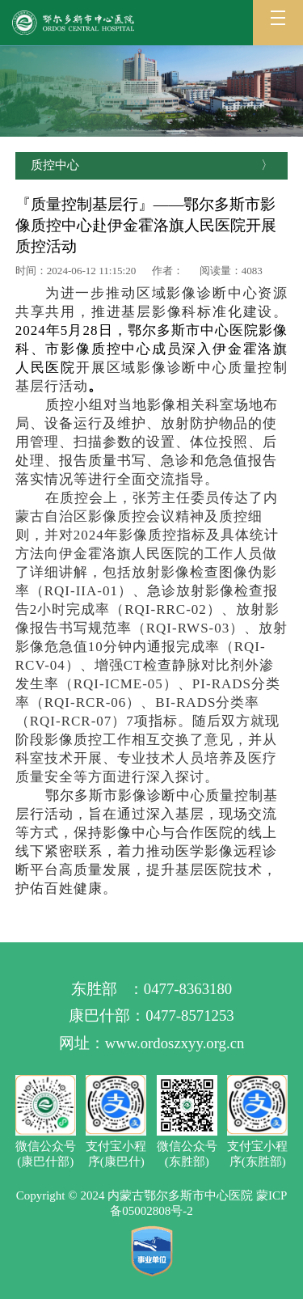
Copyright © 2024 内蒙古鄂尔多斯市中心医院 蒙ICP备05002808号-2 (152, 1203)
